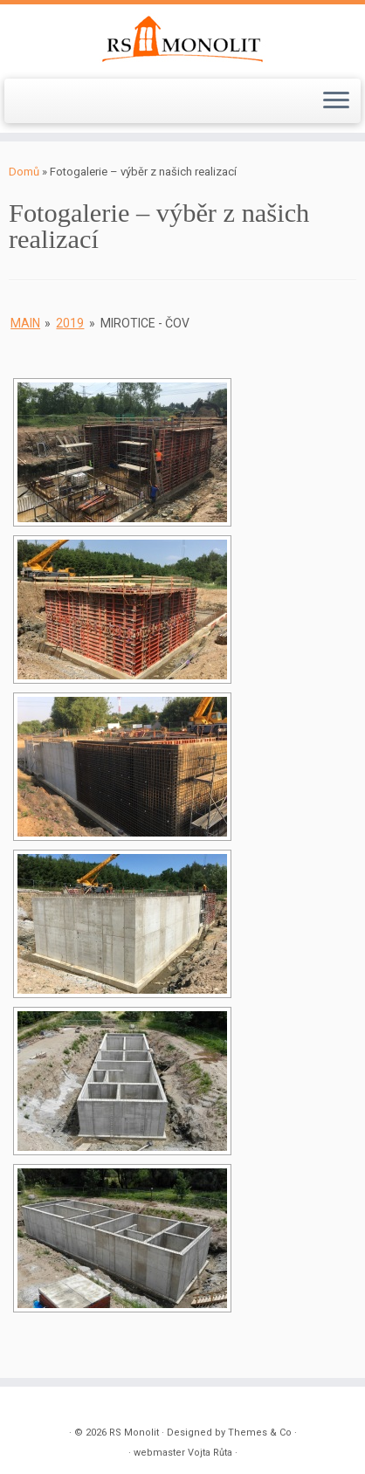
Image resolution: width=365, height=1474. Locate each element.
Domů (24, 171)
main (25, 323)
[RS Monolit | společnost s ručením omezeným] (182, 39)
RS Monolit (134, 1432)
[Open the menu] (336, 101)
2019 (70, 323)
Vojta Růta (210, 1452)
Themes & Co (260, 1432)
